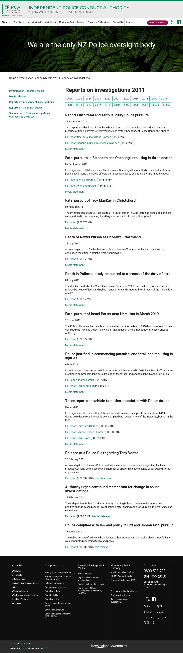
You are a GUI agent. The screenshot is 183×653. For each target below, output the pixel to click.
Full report (70, 222)
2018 (145, 98)
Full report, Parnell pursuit (79, 385)
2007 (145, 104)
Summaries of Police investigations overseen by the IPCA (90, 590)
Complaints (19, 22)
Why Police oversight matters (25, 595)
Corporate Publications (98, 22)
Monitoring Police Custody (71, 22)
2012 (98, 104)
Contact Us (118, 22)
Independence (18, 579)
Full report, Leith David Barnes (81, 426)
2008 (136, 104)
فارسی (161, 617)
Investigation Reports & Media (42, 22)
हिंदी (159, 606)
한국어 (148, 612)
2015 (69, 104)
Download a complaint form (57, 614)
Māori (147, 606)
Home (12, 10)
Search (129, 22)
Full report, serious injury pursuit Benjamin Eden (92, 142)
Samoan (149, 617)
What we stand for (20, 591)
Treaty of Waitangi (20, 599)
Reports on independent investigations (31, 102)
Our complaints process (55, 587)
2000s (155, 104)
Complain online (52, 599)
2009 (126, 104)
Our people (17, 575)
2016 (164, 98)
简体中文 (149, 623)
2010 (117, 104)
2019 (136, 98)
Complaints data (52, 591)
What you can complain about (58, 572)
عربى (160, 612)
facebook (179, 22)
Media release (100, 546)
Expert (25, 648)
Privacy (13, 643)
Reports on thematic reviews (25, 107)
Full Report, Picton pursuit (79, 379)
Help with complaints (54, 583)
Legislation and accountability (25, 583)
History (15, 587)
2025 (79, 98)
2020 (126, 98)
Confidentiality (51, 595)
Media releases (18, 96)
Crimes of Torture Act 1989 (123, 580)
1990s (166, 104)
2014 (79, 104)
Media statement (74, 148)
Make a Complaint (157, 22)
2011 (107, 104)
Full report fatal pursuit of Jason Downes (88, 136)
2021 (117, 98)
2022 (107, 98)
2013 (88, 104)
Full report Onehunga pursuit (81, 185)
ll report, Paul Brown (79, 438)
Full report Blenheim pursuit (80, 179)
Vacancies (16, 603)
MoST (46, 648)
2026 (69, 98)
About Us (6, 22)
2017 (154, 98)
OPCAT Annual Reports (121, 576)
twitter (173, 22)
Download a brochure (54, 610)
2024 (88, 98)
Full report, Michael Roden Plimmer (84, 432)
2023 (98, 98)
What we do (17, 571)
